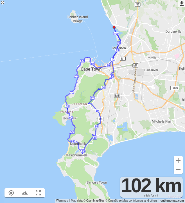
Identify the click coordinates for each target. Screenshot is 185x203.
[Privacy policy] (2, 3)
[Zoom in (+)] (178, 160)
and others (150, 200)
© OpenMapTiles (94, 200)
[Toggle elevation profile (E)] (24, 192)
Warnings (62, 200)
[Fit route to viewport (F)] (38, 192)
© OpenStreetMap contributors (124, 200)
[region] (92, 101)
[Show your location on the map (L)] (11, 192)
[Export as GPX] (181, 3)
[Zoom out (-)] (178, 169)
